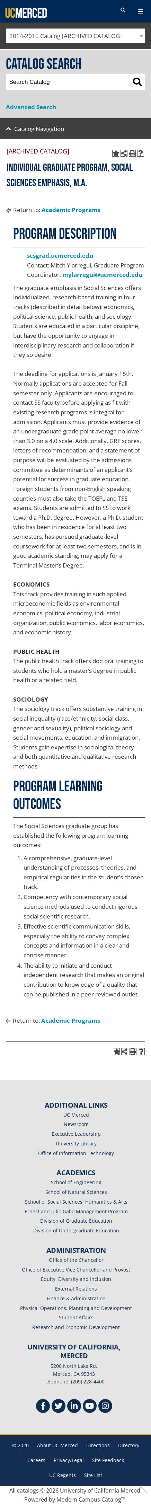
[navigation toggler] (140, 11)
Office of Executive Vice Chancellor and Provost (76, 1269)
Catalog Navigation (39, 129)
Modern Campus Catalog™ (90, 1499)
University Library (76, 1143)
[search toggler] (122, 10)
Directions (98, 1445)
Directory (128, 1445)
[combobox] (75, 35)
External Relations (76, 1288)
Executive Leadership (76, 1134)
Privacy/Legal (69, 1460)
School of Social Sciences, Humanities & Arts (76, 1201)
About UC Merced (57, 1445)
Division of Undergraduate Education (76, 1230)
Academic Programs (71, 210)
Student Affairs (76, 1317)
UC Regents (62, 1475)
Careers (36, 1460)
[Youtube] (90, 1407)
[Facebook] (43, 1407)
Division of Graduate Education (76, 1220)
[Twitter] (58, 1407)
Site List (93, 1475)
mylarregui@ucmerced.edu (102, 275)
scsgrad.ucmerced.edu (60, 256)
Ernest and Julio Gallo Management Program (76, 1211)
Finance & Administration (76, 1298)
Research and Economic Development (76, 1327)
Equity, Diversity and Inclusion (76, 1279)
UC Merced (76, 1114)
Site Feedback (108, 1460)
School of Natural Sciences (76, 1192)
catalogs (28, 1490)
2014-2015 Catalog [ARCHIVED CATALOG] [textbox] (65, 36)
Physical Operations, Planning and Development (76, 1308)
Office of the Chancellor (76, 1260)
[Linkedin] (74, 1407)
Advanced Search (31, 107)
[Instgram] (105, 1407)
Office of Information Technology (76, 1153)
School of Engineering (76, 1182)
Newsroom (76, 1124)
